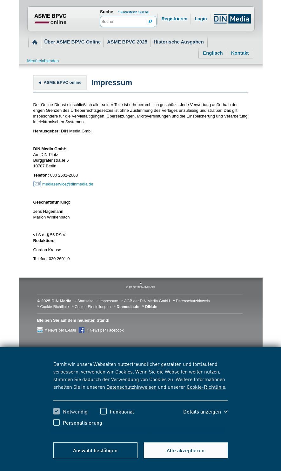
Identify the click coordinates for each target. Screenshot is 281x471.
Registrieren (175, 18)
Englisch (213, 53)
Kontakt (240, 53)
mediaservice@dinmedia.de (63, 184)
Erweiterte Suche (134, 12)
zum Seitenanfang (140, 287)
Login (201, 18)
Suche (106, 11)
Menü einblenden (43, 60)
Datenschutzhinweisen (131, 386)
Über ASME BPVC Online (72, 41)
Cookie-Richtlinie (206, 386)
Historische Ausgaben (179, 41)
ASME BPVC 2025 (127, 41)
